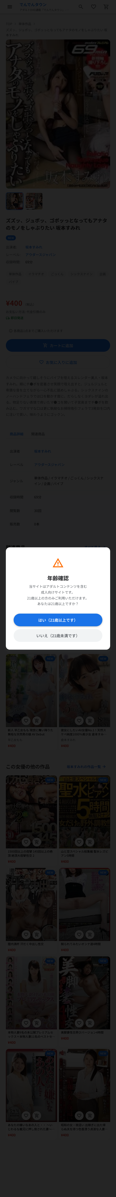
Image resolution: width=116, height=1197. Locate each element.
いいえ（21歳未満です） (58, 635)
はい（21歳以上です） (58, 620)
